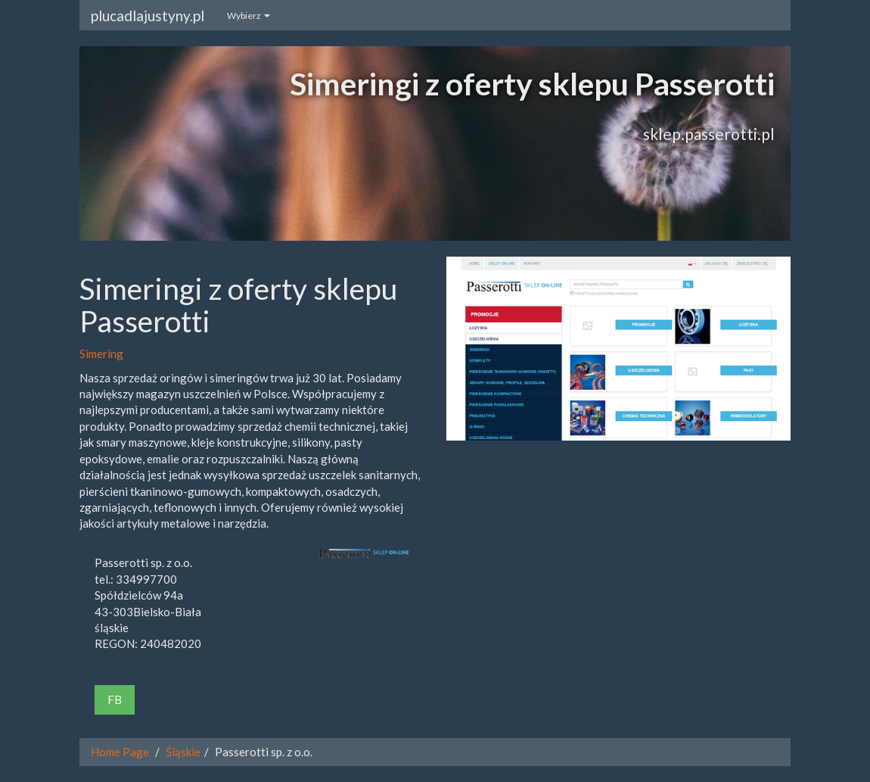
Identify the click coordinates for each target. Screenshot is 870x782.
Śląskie (183, 752)
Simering (101, 353)
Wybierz (248, 15)
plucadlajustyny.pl (147, 15)
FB (114, 699)
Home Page (120, 752)
